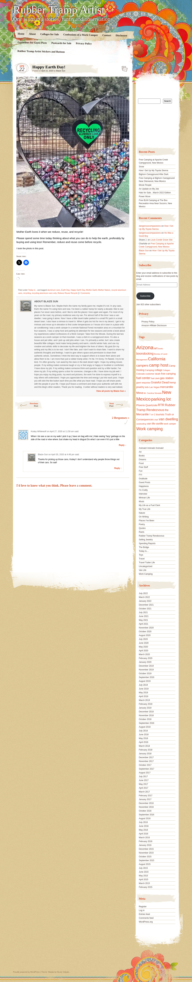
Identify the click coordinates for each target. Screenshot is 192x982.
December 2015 (146, 849)
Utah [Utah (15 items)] (156, 420)
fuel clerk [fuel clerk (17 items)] (155, 378)
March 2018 (144, 746)
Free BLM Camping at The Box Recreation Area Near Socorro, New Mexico (155, 203)
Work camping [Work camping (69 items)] (149, 428)
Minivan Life (144, 497)
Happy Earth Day (78, 290)
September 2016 (146, 814)
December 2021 (146, 605)
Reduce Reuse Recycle (67, 293)
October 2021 (145, 608)
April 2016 (143, 834)
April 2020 (143, 650)
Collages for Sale (49, 34)
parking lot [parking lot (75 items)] (161, 399)
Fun (141, 471)
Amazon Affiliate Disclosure (154, 325)
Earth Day (65, 290)
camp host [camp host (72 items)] (158, 365)
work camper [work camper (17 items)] (170, 424)
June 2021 (144, 616)
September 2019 (146, 677)
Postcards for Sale (61, 43)
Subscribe (145, 296)
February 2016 (145, 841)
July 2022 (143, 593)
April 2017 (143, 788)
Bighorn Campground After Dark (153, 174)
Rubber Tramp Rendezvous (151, 536)
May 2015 (143, 875)
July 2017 (143, 776)
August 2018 (144, 727)
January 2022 (145, 601)
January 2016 (145, 845)
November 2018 (146, 715)
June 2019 (144, 689)
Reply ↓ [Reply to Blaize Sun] (118, 468)
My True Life (144, 509)
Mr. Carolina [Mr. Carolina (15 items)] (149, 393)
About (32, 33)
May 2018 (143, 738)
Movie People (145, 185)
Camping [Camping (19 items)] (149, 370)
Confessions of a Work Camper (80, 34)
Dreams (142, 459)
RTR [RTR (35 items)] (161, 405)
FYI (140, 475)
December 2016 (146, 803)
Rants (141, 532)
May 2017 (143, 784)
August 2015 (144, 864)
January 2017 (145, 799)
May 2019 (143, 692)
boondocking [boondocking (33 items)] (145, 353)
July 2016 (143, 822)
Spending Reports (147, 543)
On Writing (144, 517)
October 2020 (145, 631)
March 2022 (144, 597)
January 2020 (145, 662)
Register (143, 906)
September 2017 (146, 769)
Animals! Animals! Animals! (151, 448)
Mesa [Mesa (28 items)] (139, 392)
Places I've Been (146, 520)
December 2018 (146, 711)
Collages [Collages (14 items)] (166, 370)
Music (141, 501)
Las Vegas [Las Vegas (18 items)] (154, 387)
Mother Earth (91, 290)
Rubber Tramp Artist (59, 9)
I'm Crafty (143, 490)
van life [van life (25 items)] (151, 423)
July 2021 (143, 612)
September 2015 (146, 860)
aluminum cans (53, 290)
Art (140, 452)
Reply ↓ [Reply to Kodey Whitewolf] (122, 445)
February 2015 (145, 887)
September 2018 (146, 723)
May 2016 (143, 830)
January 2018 (145, 753)
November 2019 (146, 669)
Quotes (142, 528)
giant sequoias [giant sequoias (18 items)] (143, 382)
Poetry (142, 524)
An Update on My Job (149, 189)
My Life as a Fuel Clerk (149, 505)
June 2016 (144, 826)
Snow (141, 166)
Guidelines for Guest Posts (32, 42)
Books (142, 455)
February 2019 (145, 704)
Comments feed (146, 918)
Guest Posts (144, 482)
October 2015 (145, 856)
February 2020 (145, 658)
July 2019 (143, 685)
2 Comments (84, 293)
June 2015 (144, 872)
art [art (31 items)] (156, 348)
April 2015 (143, 879)
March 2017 (144, 792)
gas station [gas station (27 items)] (166, 378)
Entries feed (144, 914)
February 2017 (145, 795)
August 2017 (144, 772)
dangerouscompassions (150, 226)
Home (21, 33)
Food (141, 463)
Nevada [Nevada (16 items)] (158, 393)
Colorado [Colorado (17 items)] (140, 374)
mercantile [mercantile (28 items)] (166, 386)
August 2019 (144, 681)
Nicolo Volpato (63, 972)
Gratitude (143, 478)
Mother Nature (104, 290)
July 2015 (143, 868)
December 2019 (146, 666)
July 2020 (143, 639)
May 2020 (143, 647)
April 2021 (143, 624)
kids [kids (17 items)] (147, 387)
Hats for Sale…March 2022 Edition (155, 192)
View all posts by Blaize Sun (111, 391)
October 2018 (145, 719)
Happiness (144, 486)
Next (120, 404)
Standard (123, 68)
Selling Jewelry (146, 539)
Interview (143, 494)
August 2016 (144, 818)
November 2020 (146, 628)
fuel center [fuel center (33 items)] (143, 378)
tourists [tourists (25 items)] (160, 414)
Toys (141, 555)
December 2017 (146, 757)
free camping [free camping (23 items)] (168, 373)
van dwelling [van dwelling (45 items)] (168, 419)
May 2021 (143, 620)
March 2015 (144, 883)
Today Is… (144, 551)
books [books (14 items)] (160, 349)
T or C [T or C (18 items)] (152, 414)
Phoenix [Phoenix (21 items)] (140, 405)
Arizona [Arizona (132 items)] (144, 347)
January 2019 (145, 708)
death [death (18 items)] (158, 374)
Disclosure (121, 35)
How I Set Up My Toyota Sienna (153, 170)
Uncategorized (145, 566)
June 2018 (144, 734)
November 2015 (146, 853)
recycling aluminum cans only (44, 293)
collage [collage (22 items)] (158, 370)
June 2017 (144, 780)
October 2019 (145, 673)
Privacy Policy (84, 43)
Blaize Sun (60, 71)
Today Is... (32, 290)
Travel (142, 559)
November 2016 (146, 807)
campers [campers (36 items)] (142, 365)
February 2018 (145, 750)
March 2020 (144, 654)
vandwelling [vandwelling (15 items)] (141, 424)
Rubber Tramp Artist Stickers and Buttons (41, 51)
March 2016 (144, 837)
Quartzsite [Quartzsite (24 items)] (151, 405)
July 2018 (143, 731)
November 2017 (146, 761)
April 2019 (143, 696)
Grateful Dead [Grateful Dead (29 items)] (160, 382)
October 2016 (145, 811)
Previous (26, 404)
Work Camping (146, 574)
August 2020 (144, 635)
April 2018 (143, 742)
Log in (142, 910)
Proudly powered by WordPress (26, 972)
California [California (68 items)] (156, 359)
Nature (142, 513)
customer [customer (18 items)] (149, 374)
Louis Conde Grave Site (161, 240)
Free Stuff (143, 467)
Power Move (144, 196)
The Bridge (144, 547)
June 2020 (144, 643)
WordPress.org (146, 922)
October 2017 (145, 765)
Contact (106, 35)
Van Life (142, 570)
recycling (27, 293)
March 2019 (144, 700)
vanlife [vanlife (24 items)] (159, 423)
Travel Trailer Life (147, 562)
